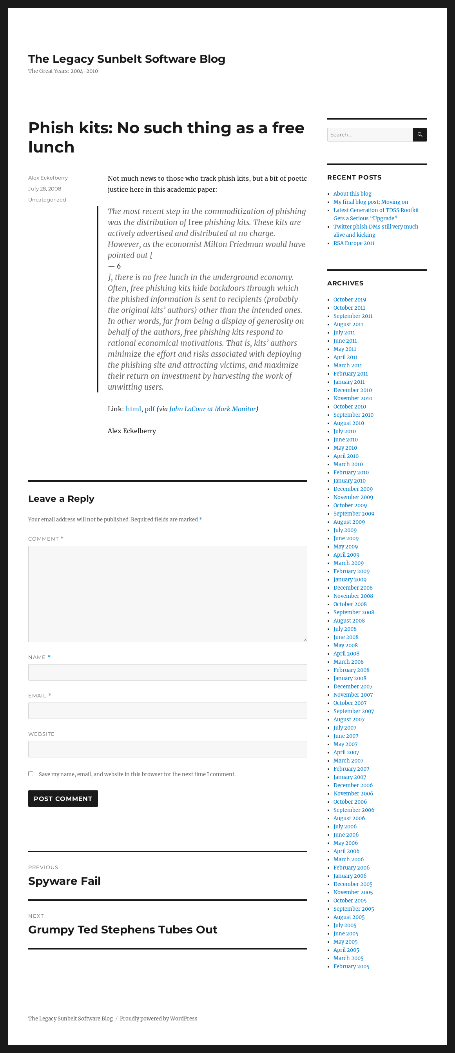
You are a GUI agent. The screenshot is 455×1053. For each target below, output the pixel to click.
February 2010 (351, 472)
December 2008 (353, 588)
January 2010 (350, 480)
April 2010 (346, 456)
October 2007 (350, 703)
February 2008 (352, 670)
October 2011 (349, 308)
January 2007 (350, 777)
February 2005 (352, 966)
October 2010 (350, 406)
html (133, 409)
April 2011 (346, 357)
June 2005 (346, 933)
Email (40, 695)
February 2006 (352, 867)
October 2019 (350, 299)
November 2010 (353, 398)
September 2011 (353, 316)
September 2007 (354, 711)
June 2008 (346, 637)
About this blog (353, 194)
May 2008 (346, 645)
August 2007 (349, 719)
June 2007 (346, 736)
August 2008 (349, 620)
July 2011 (344, 332)
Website (41, 734)
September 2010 (353, 415)
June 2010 (346, 439)
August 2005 (349, 917)
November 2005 (353, 892)
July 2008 (345, 629)
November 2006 (353, 793)
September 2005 (354, 909)
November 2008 (353, 596)
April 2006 (347, 851)
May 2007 (346, 744)
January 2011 (349, 382)
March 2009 (349, 563)
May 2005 (346, 942)
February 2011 (351, 373)
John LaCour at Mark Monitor (212, 409)
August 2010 (349, 423)
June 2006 (346, 835)
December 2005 (353, 884)
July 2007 (345, 727)
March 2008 (349, 662)
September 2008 (354, 612)
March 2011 (348, 365)
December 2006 (353, 785)
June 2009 (346, 538)
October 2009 (350, 505)
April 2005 (346, 950)
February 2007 (352, 769)
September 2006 (354, 810)
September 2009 (354, 513)
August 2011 (348, 324)
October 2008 (350, 604)
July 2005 (345, 925)
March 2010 (348, 464)
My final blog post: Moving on (371, 202)
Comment (46, 539)
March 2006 (349, 859)
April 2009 (347, 555)
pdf (150, 409)
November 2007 (353, 695)
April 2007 (346, 752)
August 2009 (349, 522)
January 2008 (350, 678)
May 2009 (346, 546)
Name (39, 657)
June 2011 (345, 341)
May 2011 (345, 349)
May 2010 (345, 448)
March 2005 (349, 958)
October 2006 (350, 802)
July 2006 (345, 826)
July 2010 (345, 431)
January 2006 (350, 876)
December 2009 (353, 489)
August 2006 (349, 818)
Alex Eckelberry (48, 177)
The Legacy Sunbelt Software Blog (127, 58)
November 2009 (353, 497)
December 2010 (353, 390)
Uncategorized (47, 199)
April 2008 (346, 653)
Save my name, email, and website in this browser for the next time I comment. (137, 774)
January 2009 (350, 579)
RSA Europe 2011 (354, 243)
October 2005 (350, 900)
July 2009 (345, 530)
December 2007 (353, 686)
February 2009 (352, 571)
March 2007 (349, 760)
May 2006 (346, 843)
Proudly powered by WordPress (159, 1018)
